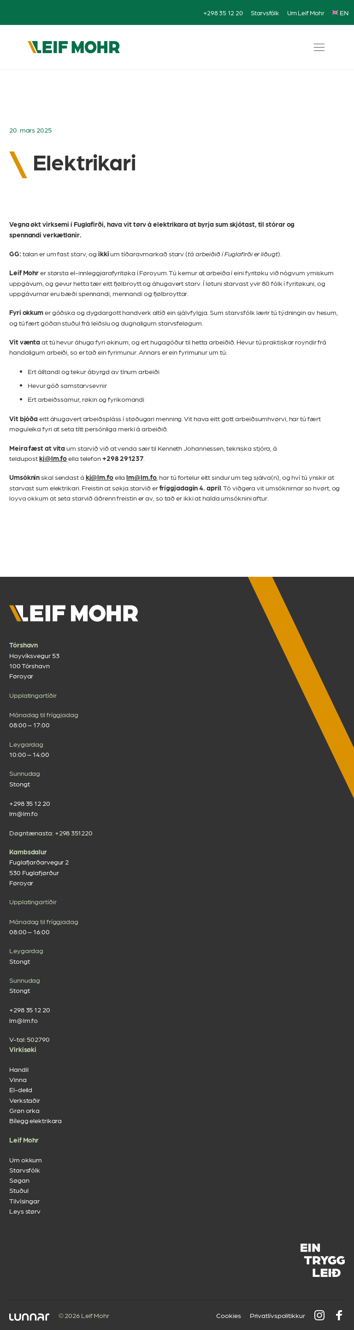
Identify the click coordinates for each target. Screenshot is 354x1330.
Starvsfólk (265, 12)
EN (340, 12)
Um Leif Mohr (305, 12)
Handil (18, 1069)
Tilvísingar (24, 1201)
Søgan (19, 1180)
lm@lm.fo (141, 477)
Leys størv (25, 1211)
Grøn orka (24, 1110)
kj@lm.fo (53, 458)
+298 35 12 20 (223, 12)
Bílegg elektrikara (35, 1120)
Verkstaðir (24, 1100)
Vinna (18, 1079)
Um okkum (25, 1159)
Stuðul (18, 1190)
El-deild (20, 1089)
